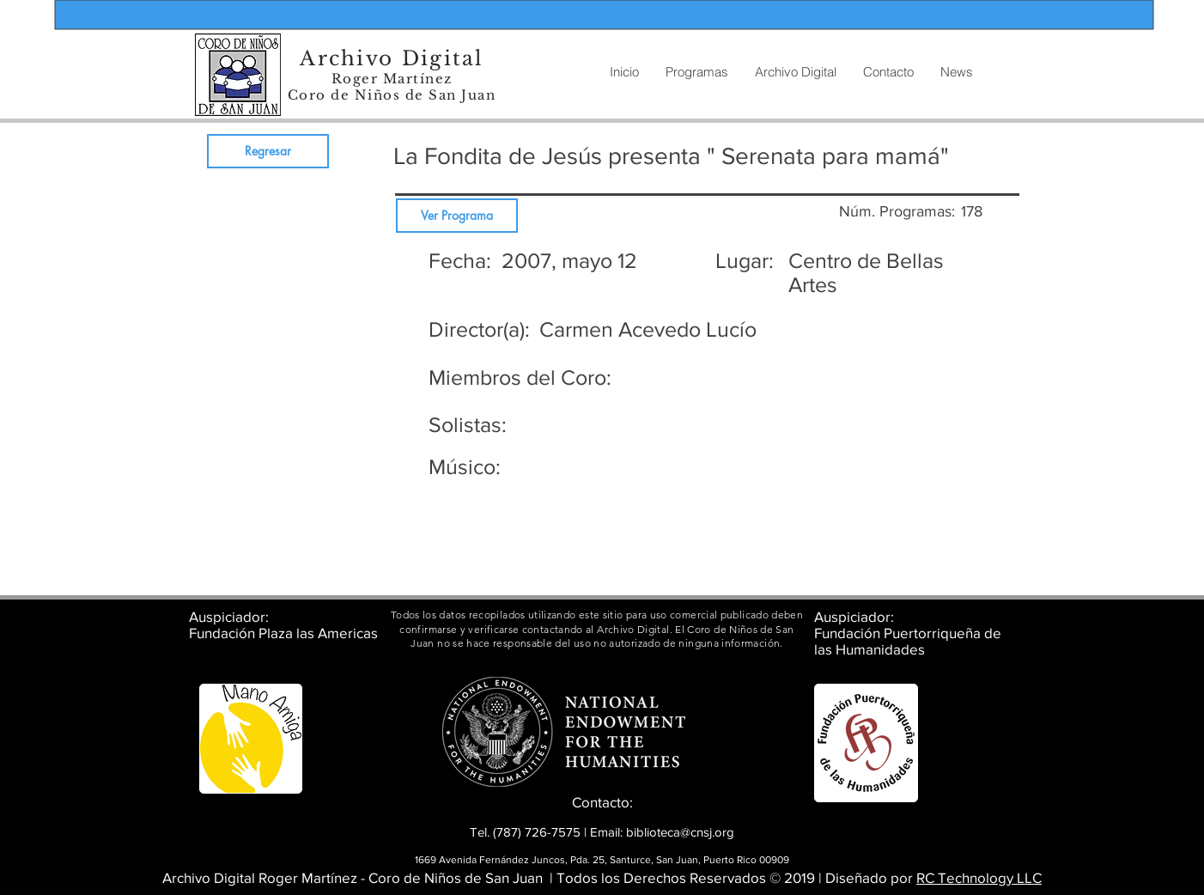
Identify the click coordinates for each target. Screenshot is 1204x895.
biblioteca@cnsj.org (680, 832)
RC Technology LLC (979, 877)
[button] (795, 72)
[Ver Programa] (457, 215)
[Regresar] (268, 151)
